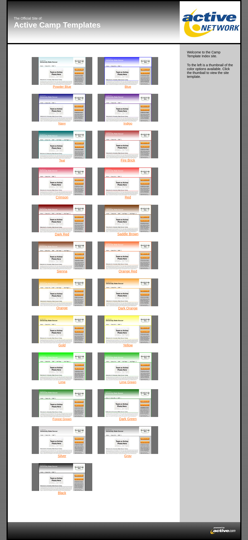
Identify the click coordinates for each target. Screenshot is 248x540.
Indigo (128, 123)
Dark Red (62, 234)
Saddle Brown (127, 234)
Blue (128, 86)
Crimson (62, 197)
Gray (128, 456)
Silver (62, 456)
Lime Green (127, 382)
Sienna (62, 271)
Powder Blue (62, 86)
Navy (62, 123)
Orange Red (128, 271)
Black (62, 493)
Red (128, 197)
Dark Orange (128, 308)
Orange (62, 308)
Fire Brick (128, 160)
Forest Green (62, 419)
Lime (62, 382)
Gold (62, 345)
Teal (62, 160)
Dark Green (128, 419)
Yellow (128, 345)
